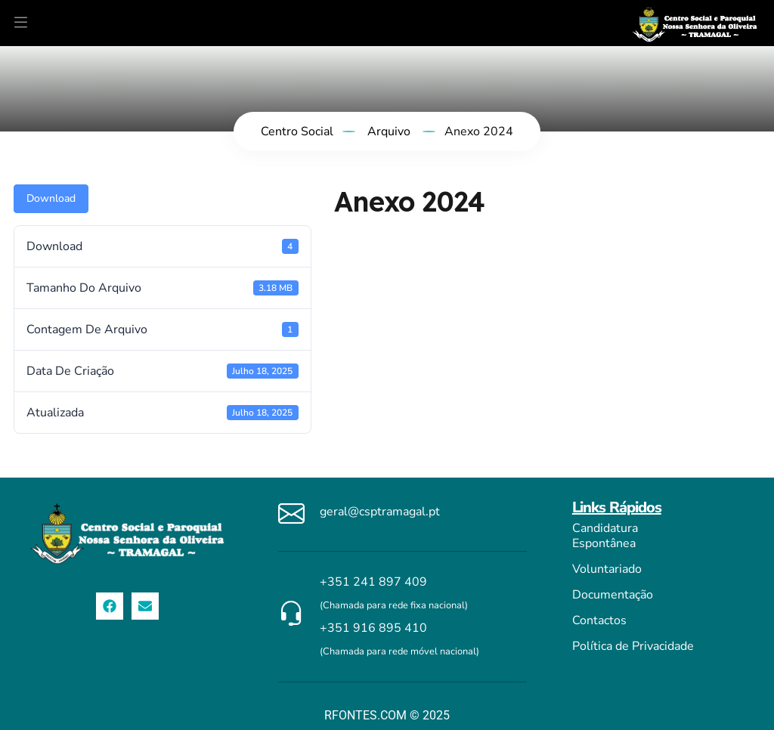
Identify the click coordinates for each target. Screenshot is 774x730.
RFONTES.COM (365, 715)
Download (51, 198)
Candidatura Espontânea (605, 536)
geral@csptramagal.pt (380, 511)
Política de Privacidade (633, 646)
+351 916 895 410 (373, 628)
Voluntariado (607, 569)
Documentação (612, 594)
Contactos (599, 620)
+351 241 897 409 (373, 582)
